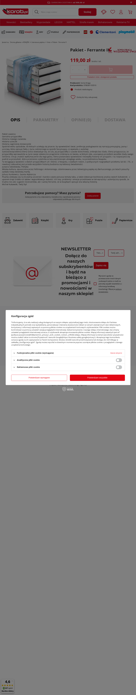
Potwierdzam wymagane (39, 378)
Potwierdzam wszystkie (97, 378)
